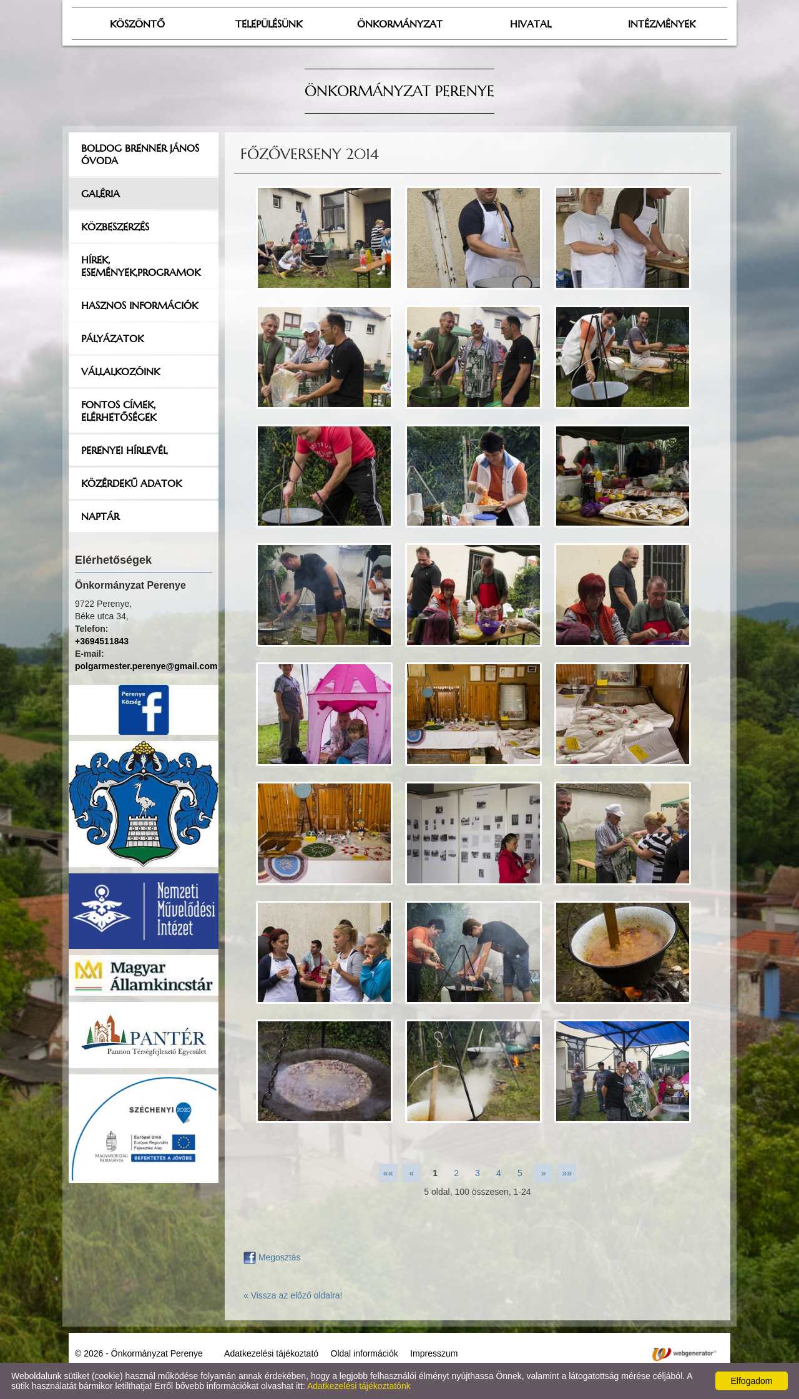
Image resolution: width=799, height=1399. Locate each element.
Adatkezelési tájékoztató (271, 1353)
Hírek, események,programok (140, 265)
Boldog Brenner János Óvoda (140, 154)
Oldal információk (364, 1353)
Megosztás (272, 1257)
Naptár (100, 516)
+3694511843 (102, 641)
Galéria (100, 193)
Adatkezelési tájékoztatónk (359, 1386)
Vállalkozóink (120, 371)
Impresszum (434, 1353)
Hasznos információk (139, 305)
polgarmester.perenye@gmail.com (146, 666)
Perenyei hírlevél (124, 450)
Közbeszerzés (115, 226)
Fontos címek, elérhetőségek (118, 410)
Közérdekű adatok (131, 483)
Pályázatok (112, 338)
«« (388, 1173)
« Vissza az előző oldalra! (293, 1295)
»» (567, 1173)
